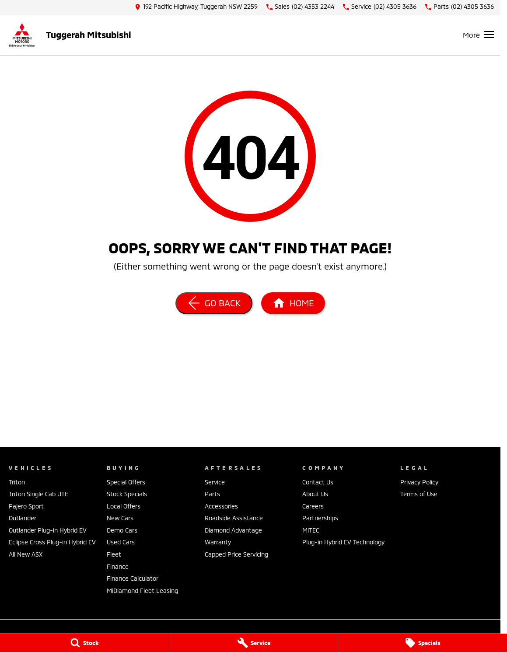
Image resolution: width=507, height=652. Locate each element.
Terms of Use (418, 494)
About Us (315, 494)
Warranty (218, 542)
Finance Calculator (132, 578)
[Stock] (84, 643)
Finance (118, 566)
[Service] (253, 643)
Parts (212, 494)
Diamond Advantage (233, 530)
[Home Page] (22, 35)
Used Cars (121, 542)
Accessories (221, 506)
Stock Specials (127, 494)
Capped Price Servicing (236, 554)
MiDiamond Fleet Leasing (142, 590)
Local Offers (123, 506)
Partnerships (320, 518)
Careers (313, 506)
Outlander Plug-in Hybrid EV (48, 530)
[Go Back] (213, 303)
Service (215, 482)
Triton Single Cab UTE (38, 494)
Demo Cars (122, 530)
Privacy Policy (419, 482)
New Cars (120, 518)
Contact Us (317, 482)
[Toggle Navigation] (478, 34)
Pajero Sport (26, 506)
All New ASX (25, 554)
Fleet (114, 554)
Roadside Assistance (234, 518)
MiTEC (310, 530)
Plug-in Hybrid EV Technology (343, 542)
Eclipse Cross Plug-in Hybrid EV (52, 542)
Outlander (22, 518)
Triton (17, 482)
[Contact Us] (196, 7)
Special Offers (126, 482)
